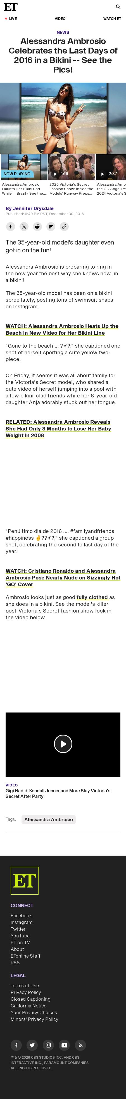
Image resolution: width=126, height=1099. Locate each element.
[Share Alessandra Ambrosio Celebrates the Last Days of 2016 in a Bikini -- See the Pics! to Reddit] (37, 227)
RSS (15, 963)
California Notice (28, 1006)
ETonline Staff (26, 956)
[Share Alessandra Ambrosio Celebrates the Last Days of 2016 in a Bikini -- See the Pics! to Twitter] (24, 227)
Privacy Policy (26, 992)
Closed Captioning (31, 999)
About (17, 949)
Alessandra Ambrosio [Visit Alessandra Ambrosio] (48, 820)
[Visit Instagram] (48, 1046)
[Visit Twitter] (32, 1046)
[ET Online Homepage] (12, 7)
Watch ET (112, 19)
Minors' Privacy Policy (34, 1019)
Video (60, 19)
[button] (63, 744)
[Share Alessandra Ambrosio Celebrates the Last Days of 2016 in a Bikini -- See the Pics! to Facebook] (11, 227)
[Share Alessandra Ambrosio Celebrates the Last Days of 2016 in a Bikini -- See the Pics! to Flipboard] (51, 227)
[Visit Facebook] (16, 1046)
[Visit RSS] (80, 1046)
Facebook (21, 915)
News (63, 32)
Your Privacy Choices (34, 1012)
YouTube (20, 936)
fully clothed (93, 597)
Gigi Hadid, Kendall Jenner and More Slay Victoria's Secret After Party (58, 793)
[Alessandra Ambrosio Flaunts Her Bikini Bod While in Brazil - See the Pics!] (23, 176)
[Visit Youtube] (64, 1046)
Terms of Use (25, 985)
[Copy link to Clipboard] (64, 227)
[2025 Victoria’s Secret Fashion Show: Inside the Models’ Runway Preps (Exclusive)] (71, 176)
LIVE (13, 19)
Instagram (21, 922)
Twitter (18, 929)
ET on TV (20, 942)
